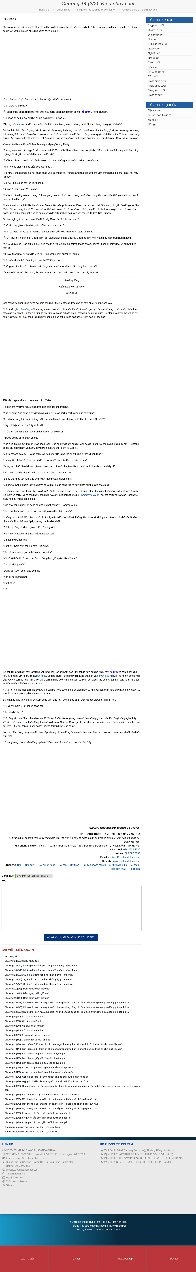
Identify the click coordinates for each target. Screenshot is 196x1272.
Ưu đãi (73, 1258)
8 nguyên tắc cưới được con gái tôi (96, 9)
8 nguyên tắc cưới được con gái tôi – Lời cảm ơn (31, 1131)
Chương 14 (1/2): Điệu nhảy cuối (22, 960)
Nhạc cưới (153, 58)
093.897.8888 (132, 853)
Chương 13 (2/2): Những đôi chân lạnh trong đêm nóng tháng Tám (41, 965)
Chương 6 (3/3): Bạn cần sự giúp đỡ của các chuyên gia (35, 1053)
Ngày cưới (154, 48)
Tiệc (19, 865)
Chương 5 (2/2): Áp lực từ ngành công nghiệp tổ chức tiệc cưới (39, 1067)
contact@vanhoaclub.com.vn (124, 857)
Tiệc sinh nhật (118, 869)
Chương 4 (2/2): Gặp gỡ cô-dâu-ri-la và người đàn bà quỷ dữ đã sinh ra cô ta (46, 1076)
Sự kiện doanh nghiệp (94, 865)
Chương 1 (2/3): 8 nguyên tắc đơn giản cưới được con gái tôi (37, 1117)
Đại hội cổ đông (46, 865)
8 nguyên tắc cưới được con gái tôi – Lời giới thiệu (32, 1127)
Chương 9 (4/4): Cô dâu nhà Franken (24, 1016)
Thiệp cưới (154, 62)
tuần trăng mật (27, 309)
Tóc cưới (153, 76)
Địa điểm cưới (155, 34)
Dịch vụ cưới (155, 30)
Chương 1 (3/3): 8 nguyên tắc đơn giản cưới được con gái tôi (37, 1113)
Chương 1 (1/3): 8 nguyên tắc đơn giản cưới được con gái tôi (37, 1122)
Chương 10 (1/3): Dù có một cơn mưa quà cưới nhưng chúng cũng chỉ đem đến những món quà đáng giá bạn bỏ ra (67, 1011)
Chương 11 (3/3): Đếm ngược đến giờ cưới (27, 988)
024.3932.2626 (131, 849)
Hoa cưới (153, 39)
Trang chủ (44, 9)
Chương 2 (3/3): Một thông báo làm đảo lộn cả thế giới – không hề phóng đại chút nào (51, 1099)
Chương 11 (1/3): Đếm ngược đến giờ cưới (27, 998)
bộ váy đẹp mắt (105, 675)
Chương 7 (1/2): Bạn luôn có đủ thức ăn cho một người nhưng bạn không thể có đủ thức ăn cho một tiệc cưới (64, 1049)
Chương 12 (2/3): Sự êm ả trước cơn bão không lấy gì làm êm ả (38, 979)
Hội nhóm (153, 119)
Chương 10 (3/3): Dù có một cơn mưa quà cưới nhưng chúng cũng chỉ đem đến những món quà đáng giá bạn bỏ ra (67, 1002)
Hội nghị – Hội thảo (69, 865)
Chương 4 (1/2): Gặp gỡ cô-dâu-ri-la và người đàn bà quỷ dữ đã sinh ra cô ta (46, 1081)
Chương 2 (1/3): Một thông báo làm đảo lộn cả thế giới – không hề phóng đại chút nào (51, 1108)
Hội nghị (152, 124)
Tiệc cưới (30, 865)
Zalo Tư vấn (24, 1258)
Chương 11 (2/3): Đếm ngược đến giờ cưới (27, 993)
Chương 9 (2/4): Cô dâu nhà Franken (24, 1025)
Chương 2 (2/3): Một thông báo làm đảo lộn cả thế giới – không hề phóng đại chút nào (51, 1103)
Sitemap (10, 1185)
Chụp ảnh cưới (156, 25)
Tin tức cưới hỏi (156, 71)
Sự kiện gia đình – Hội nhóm (124, 865)
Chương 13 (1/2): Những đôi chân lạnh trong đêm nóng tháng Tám (41, 970)
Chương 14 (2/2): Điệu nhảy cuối (139, 9)
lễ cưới (86, 112)
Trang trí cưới (155, 95)
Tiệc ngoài (134, 869)
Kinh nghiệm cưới (157, 44)
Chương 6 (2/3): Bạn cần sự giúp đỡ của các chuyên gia (35, 1058)
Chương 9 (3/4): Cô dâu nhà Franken (24, 1021)
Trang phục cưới (157, 85)
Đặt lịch (171, 1258)
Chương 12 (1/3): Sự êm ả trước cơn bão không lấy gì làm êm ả (38, 984)
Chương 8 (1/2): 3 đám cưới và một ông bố (27, 1039)
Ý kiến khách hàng (16, 1173)
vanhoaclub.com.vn (27, 1169)
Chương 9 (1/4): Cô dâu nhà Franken (24, 1030)
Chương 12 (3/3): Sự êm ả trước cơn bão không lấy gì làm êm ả (38, 974)
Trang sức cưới (156, 90)
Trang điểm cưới (157, 81)
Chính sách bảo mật (17, 1181)
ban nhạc (41, 675)
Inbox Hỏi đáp (122, 1258)
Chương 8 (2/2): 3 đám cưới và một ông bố (27, 1035)
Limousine (22, 722)
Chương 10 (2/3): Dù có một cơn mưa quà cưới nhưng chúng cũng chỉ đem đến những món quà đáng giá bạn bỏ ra (67, 1007)
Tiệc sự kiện (154, 110)
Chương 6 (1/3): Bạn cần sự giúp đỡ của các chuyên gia (35, 1062)
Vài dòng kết (11, 956)
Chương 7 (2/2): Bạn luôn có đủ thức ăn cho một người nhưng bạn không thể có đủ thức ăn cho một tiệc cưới (64, 1044)
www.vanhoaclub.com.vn (126, 861)
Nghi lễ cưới (154, 53)
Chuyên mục (63, 9)
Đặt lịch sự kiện (14, 1177)
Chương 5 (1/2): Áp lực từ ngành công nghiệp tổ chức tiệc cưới (39, 1072)
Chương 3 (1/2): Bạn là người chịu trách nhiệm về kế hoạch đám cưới (42, 1094)
